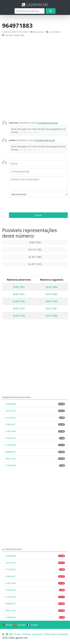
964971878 (19, 315)
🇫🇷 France (32, 624)
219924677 (35, 424)
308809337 (35, 451)
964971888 (52, 315)
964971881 (19, 294)
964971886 (52, 301)
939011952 (35, 458)
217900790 (35, 445)
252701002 (35, 410)
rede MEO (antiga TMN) (14, 35)
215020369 (35, 404)
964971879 (19, 308)
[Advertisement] (35, 79)
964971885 (52, 294)
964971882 (19, 287)
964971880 (19, 301)
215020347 (35, 438)
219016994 (35, 431)
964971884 (52, 287)
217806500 (35, 465)
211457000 (35, 417)
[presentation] (31, 205)
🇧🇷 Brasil (7, 624)
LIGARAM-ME (35, 4)
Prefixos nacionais (32, 634)
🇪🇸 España (19, 624)
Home (17, 634)
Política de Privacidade (56, 634)
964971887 (52, 308)
